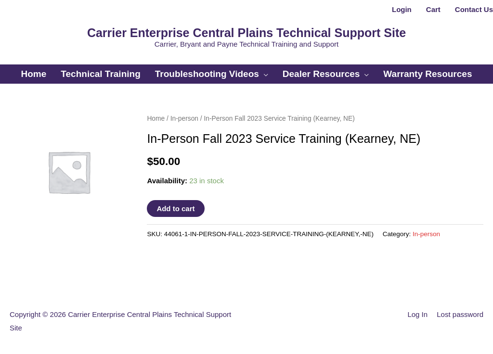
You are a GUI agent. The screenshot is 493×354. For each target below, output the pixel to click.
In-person (184, 118)
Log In (417, 314)
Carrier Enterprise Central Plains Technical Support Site (246, 32)
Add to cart (175, 208)
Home (156, 118)
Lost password (460, 314)
